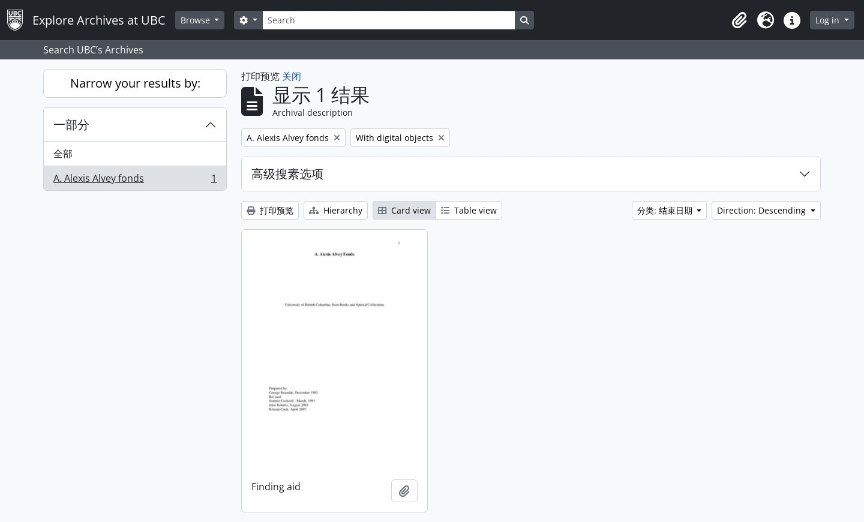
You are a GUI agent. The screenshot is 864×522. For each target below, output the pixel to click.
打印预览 (270, 210)
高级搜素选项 (287, 174)
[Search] (388, 20)
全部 (63, 153)
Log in (828, 20)
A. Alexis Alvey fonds (135, 180)
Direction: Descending (762, 210)
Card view (404, 210)
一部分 (71, 124)
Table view (469, 210)
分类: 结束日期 (666, 210)
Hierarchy (335, 210)
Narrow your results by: (135, 83)
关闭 (291, 76)
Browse (196, 20)
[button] (739, 20)
